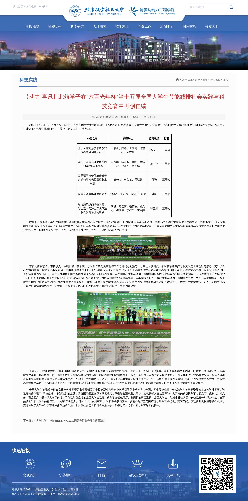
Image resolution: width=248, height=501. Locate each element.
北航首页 (30, 475)
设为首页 (18, 6)
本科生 (204, 80)
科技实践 (215, 80)
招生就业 (122, 26)
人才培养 (99, 26)
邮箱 (101, 475)
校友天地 (211, 26)
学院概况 (32, 26)
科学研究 (77, 26)
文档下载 (173, 475)
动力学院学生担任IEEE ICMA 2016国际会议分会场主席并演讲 (64, 420)
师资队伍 (55, 26)
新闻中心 (167, 26)
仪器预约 (65, 475)
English (43, 6)
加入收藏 (31, 6)
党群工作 (144, 26)
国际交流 (189, 26)
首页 (181, 80)
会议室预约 (137, 475)
